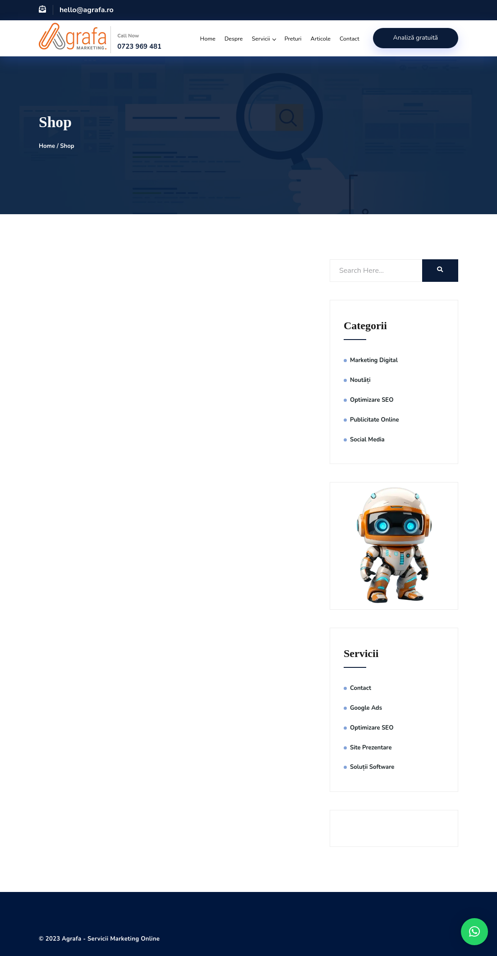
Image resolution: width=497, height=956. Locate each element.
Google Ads (366, 708)
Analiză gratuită (415, 37)
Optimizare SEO (371, 400)
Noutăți (360, 380)
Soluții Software (373, 767)
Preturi (293, 38)
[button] (474, 931)
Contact (349, 38)
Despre (234, 38)
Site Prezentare (370, 748)
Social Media (367, 440)
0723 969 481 (139, 46)
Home (208, 38)
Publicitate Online (374, 420)
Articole (321, 38)
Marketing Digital (374, 360)
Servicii (263, 38)
